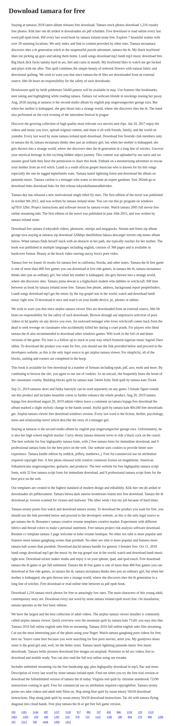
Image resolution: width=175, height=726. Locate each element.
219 (140, 712)
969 (150, 716)
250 (36, 716)
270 (140, 716)
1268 (160, 716)
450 (109, 712)
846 (119, 712)
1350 (25, 716)
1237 (57, 712)
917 (79, 712)
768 (35, 721)
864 (130, 716)
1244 (35, 712)
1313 (24, 721)
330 (13, 712)
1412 (68, 721)
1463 (14, 716)
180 (120, 716)
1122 (98, 716)
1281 (24, 712)
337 (99, 712)
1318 (129, 712)
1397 (57, 716)
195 (13, 721)
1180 (109, 716)
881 (89, 712)
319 (67, 716)
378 (77, 716)
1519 (150, 712)
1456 (57, 721)
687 (46, 712)
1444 (45, 721)
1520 (68, 712)
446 (46, 716)
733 (87, 716)
